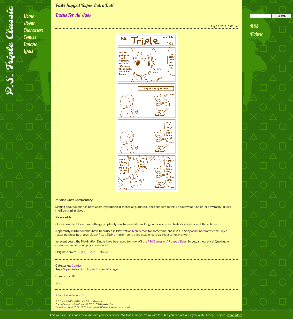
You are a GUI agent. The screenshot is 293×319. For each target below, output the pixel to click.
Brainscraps (92, 307)
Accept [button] (209, 315)
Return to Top (78, 295)
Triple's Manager (107, 269)
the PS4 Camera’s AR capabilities (165, 241)
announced (198, 231)
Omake (30, 44)
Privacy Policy (62, 295)
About (29, 23)
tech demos (139, 231)
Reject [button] (220, 315)
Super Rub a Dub (74, 269)
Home (28, 16)
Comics (29, 37)
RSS (254, 26)
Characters (33, 30)
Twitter (256, 34)
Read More (235, 315)
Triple (91, 269)
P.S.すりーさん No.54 (92, 252)
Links (28, 51)
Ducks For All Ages (73, 15)
